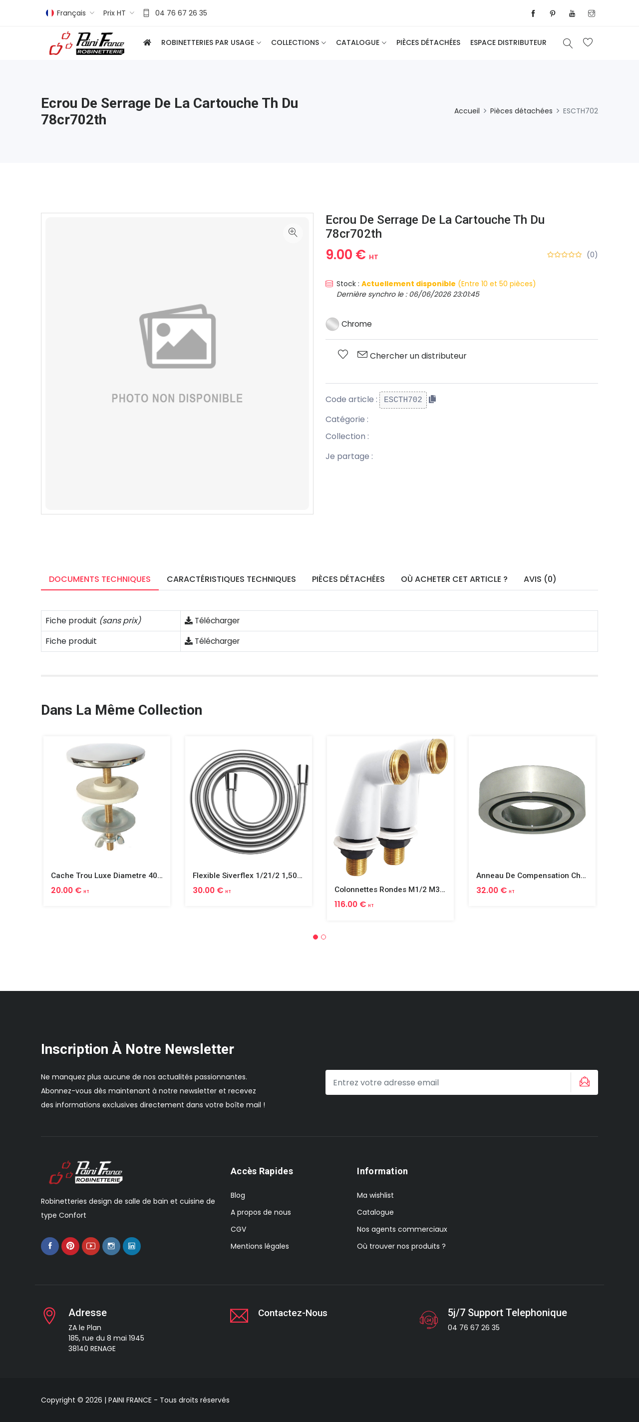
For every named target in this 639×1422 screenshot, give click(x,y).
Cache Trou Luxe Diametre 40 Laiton (117, 875)
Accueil (467, 111)
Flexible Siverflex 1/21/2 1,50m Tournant (266, 875)
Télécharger (214, 620)
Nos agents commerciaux (402, 1229)
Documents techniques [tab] (100, 579)
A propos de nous (261, 1212)
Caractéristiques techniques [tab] (231, 579)
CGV (238, 1229)
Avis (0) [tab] (540, 579)
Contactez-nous (295, 1313)
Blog (238, 1195)
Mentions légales (260, 1246)
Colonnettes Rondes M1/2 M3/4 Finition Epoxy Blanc (430, 889)
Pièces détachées (428, 42)
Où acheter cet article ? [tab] (454, 579)
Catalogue (357, 42)
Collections (295, 42)
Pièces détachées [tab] (348, 579)
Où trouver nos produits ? (401, 1246)
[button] (316, 937)
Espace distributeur (508, 42)
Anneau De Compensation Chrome (539, 875)
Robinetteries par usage (207, 42)
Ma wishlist (375, 1195)
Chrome (349, 324)
